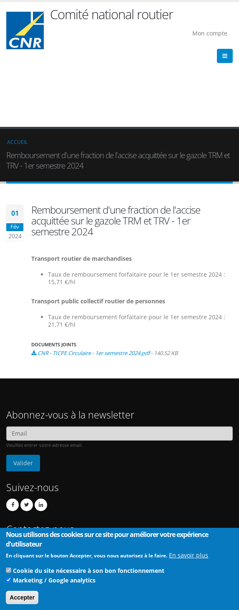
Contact (46, 496)
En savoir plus (188, 558)
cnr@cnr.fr (57, 485)
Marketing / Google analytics (54, 583)
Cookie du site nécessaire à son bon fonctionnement (88, 573)
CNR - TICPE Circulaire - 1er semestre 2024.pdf (94, 281)
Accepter (22, 600)
